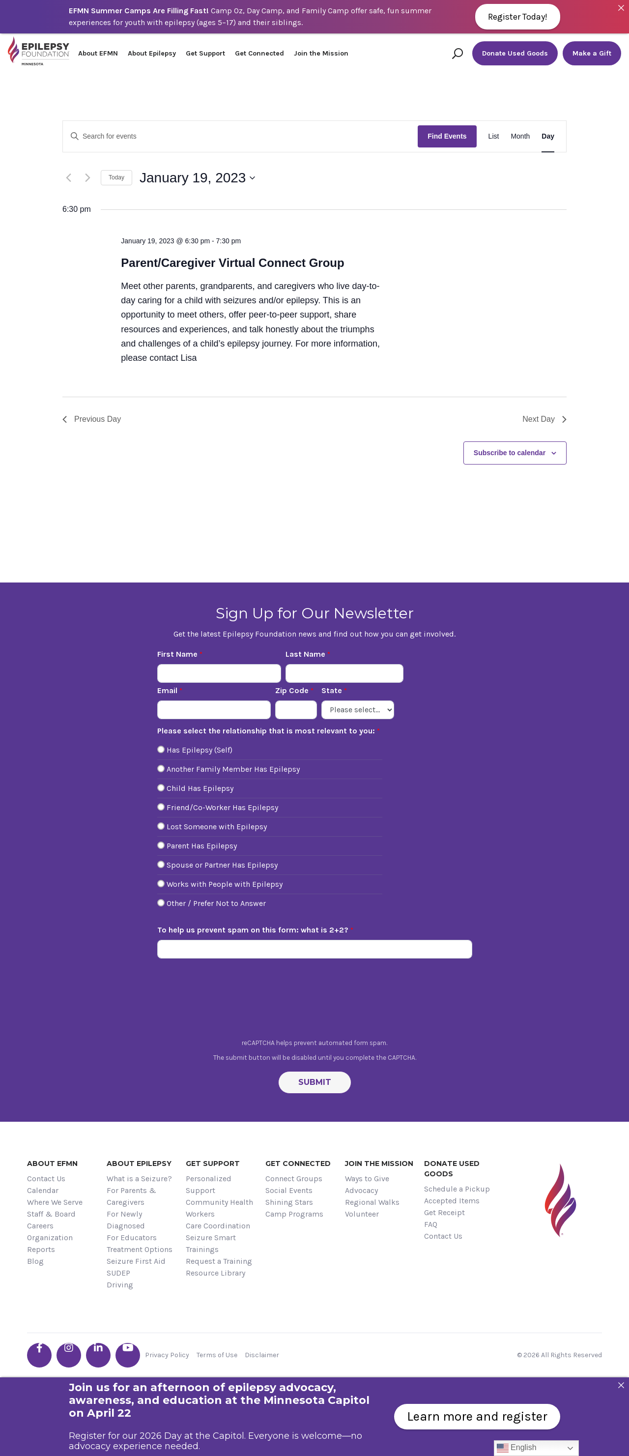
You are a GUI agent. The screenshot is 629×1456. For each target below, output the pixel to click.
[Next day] (87, 178)
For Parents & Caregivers (131, 1196)
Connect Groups (293, 1178)
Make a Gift (591, 53)
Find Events (447, 136)
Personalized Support (208, 1184)
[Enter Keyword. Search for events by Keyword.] (240, 136)
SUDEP (118, 1273)
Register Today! (517, 16)
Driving (120, 1284)
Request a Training (219, 1261)
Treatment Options (139, 1249)
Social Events (289, 1190)
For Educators (132, 1237)
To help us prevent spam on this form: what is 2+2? (252, 929)
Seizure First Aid (136, 1261)
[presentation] (314, 1001)
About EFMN (98, 53)
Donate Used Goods (515, 53)
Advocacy (361, 1190)
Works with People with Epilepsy (225, 884)
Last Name (305, 654)
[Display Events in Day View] (548, 136)
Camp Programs (294, 1214)
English (517, 1448)
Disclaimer (262, 1355)
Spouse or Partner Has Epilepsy (222, 865)
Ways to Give (367, 1178)
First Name (177, 654)
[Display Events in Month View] (520, 136)
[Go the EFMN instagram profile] (69, 1355)
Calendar (42, 1190)
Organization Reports (50, 1243)
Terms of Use (217, 1355)
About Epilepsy (152, 53)
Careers (40, 1225)
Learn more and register (477, 1416)
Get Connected (259, 53)
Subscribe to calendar (509, 453)
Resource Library (215, 1273)
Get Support (205, 53)
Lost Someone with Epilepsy (217, 826)
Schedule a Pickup (457, 1189)
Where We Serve (55, 1202)
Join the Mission (321, 53)
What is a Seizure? (139, 1178)
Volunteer (362, 1214)
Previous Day (91, 419)
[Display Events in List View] (493, 136)
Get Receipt (444, 1212)
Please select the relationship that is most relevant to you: (266, 730)
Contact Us (46, 1178)
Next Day (544, 419)
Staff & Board (51, 1214)
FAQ (430, 1224)
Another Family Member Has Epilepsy (233, 769)
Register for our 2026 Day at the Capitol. (157, 1435)
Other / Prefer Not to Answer (216, 903)
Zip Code (292, 690)
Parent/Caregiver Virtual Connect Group (232, 262)
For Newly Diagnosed (126, 1219)
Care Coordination (218, 1225)
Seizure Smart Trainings (211, 1243)
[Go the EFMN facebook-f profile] (39, 1355)
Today (116, 177)
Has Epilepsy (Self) (199, 750)
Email (167, 690)
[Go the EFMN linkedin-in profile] (98, 1355)
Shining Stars (289, 1202)
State (331, 690)
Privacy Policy (167, 1355)
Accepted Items (452, 1200)
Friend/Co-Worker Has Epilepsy (222, 807)
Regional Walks (372, 1202)
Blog (35, 1261)
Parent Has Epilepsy (202, 845)
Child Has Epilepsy (200, 788)
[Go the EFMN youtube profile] (127, 1355)
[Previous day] (68, 178)
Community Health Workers (219, 1208)
